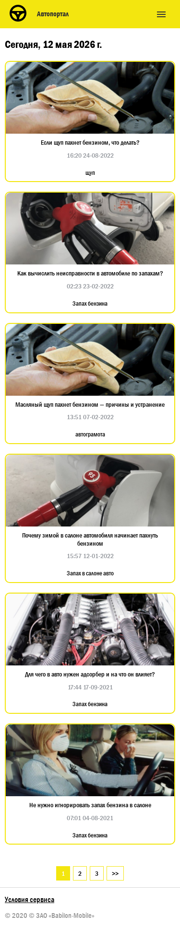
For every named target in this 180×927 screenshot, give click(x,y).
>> (115, 873)
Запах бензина (90, 304)
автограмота (90, 434)
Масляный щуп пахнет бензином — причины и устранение (90, 405)
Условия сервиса (29, 899)
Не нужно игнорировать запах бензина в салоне (90, 805)
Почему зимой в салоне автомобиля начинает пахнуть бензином (90, 539)
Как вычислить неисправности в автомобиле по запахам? (90, 273)
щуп (90, 173)
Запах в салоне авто (90, 573)
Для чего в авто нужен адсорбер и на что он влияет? (90, 674)
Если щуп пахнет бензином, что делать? (90, 142)
